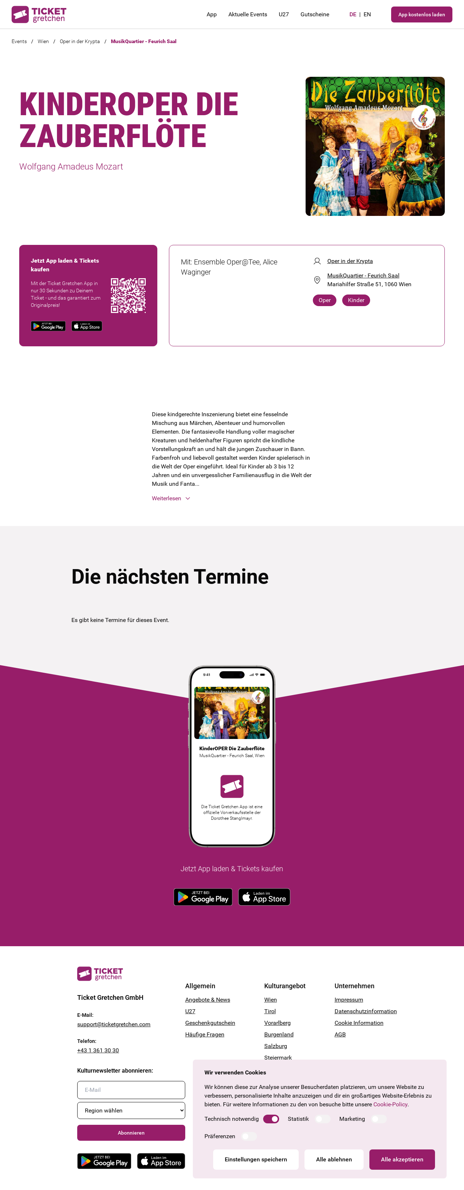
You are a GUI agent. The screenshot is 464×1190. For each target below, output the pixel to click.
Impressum (349, 999)
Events (19, 41)
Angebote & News (207, 999)
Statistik (298, 1118)
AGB (340, 1034)
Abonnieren (131, 1133)
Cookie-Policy (390, 1104)
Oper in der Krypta (80, 41)
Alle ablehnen (334, 1159)
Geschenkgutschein (210, 1022)
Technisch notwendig (231, 1118)
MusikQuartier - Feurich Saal (144, 41)
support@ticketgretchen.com (113, 1024)
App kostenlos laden (421, 14)
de (352, 14)
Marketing (352, 1118)
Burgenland (279, 1034)
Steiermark (278, 1057)
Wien (43, 41)
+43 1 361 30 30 (98, 1050)
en (367, 14)
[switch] (271, 1119)
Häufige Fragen (204, 1034)
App (212, 14)
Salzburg (275, 1046)
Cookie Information (359, 1022)
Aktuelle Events (247, 14)
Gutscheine (315, 14)
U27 (284, 14)
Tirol (270, 1011)
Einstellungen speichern (256, 1159)
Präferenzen (219, 1136)
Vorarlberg (277, 1022)
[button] (232, 498)
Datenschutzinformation (361, 1011)
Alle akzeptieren (402, 1159)
